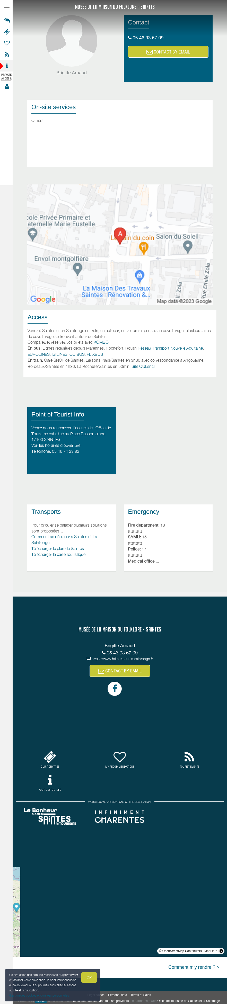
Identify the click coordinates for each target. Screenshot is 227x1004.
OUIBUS (77, 354)
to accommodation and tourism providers (101, 1001)
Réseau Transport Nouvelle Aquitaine (170, 348)
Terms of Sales (141, 995)
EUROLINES (39, 354)
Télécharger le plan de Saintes (58, 548)
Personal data (118, 995)
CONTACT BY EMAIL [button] (168, 52)
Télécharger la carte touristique (59, 554)
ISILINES (60, 354)
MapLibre (210, 951)
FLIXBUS (95, 354)
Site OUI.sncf (143, 366)
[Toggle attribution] (221, 951)
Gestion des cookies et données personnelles (39, 995)
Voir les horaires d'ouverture (56, 445)
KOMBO (101, 342)
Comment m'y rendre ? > (193, 967)
